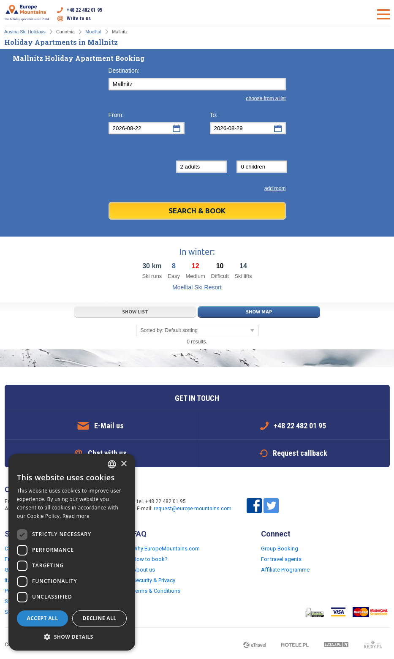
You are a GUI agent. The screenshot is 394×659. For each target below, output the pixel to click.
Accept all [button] (42, 618)
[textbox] (197, 84)
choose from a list (265, 98)
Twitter (271, 505)
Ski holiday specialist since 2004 (27, 12)
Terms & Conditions (156, 591)
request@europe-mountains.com (192, 509)
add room (275, 188)
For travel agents (281, 559)
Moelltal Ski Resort (197, 287)
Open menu (383, 14)
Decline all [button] (100, 618)
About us (144, 569)
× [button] (123, 464)
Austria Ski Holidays (25, 31)
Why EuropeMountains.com (166, 548)
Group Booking (279, 548)
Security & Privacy (154, 580)
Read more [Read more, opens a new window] (76, 516)
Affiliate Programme (285, 569)
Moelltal (93, 31)
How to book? (150, 559)
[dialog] (71, 552)
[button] (72, 637)
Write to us (79, 19)
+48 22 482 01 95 (84, 10)
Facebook (254, 505)
